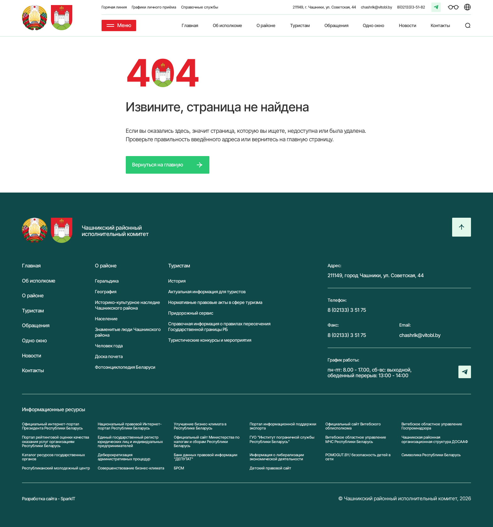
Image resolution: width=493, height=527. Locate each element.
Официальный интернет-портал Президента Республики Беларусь (52, 426)
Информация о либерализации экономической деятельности (277, 457)
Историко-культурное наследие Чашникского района (127, 305)
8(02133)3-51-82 (411, 7)
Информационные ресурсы (53, 409)
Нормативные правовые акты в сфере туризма (215, 302)
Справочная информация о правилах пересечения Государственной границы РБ (219, 326)
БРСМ (179, 468)
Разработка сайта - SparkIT (48, 498)
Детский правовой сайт (270, 468)
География (105, 291)
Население (106, 318)
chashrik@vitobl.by (376, 7)
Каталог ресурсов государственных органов (53, 457)
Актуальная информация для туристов (207, 291)
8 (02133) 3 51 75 (347, 310)
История (177, 280)
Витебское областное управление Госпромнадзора (432, 426)
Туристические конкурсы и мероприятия (209, 340)
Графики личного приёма (154, 7)
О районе (266, 25)
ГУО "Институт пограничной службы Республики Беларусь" (282, 439)
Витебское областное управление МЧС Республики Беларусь (355, 439)
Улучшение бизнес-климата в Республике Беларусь (200, 426)
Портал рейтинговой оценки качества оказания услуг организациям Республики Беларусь (55, 441)
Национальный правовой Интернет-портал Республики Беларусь (130, 426)
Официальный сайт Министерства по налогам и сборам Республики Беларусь (207, 441)
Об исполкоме (227, 25)
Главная (190, 25)
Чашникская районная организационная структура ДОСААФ (435, 439)
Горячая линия (114, 7)
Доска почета (109, 356)
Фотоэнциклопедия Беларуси (125, 367)
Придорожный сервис (190, 313)
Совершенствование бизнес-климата (131, 468)
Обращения (336, 25)
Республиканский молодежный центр (56, 468)
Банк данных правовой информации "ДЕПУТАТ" (205, 457)
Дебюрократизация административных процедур (124, 457)
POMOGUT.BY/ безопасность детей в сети (358, 457)
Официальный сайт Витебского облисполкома (353, 426)
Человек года (109, 345)
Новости (407, 25)
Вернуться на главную (157, 164)
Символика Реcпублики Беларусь (431, 455)
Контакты (440, 25)
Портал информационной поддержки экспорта (283, 426)
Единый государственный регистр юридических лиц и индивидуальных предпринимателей (130, 441)
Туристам (300, 25)
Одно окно (373, 25)
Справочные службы (199, 7)
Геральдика (107, 280)
